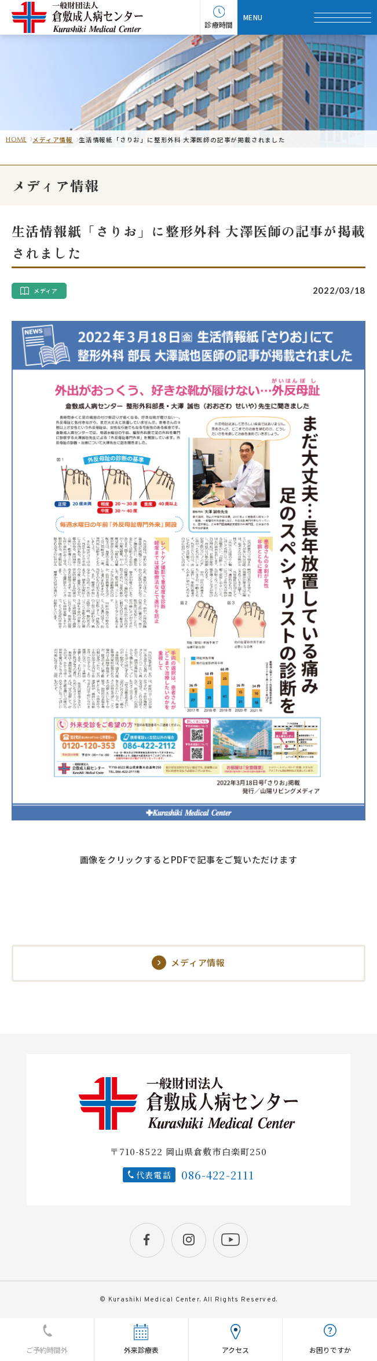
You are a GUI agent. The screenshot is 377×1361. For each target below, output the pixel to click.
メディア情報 (52, 139)
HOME (16, 139)
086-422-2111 (218, 1175)
